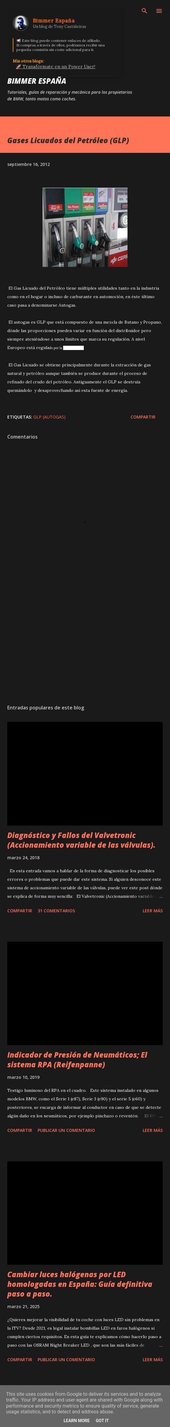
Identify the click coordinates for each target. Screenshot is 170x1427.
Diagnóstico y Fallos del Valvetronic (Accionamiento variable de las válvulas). (81, 840)
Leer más (153, 911)
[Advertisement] (85, 642)
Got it (102, 1420)
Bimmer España (36, 81)
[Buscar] (144, 11)
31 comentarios (56, 911)
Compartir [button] (143, 417)
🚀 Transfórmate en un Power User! (55, 66)
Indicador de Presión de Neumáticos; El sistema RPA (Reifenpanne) (77, 1059)
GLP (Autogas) (49, 417)
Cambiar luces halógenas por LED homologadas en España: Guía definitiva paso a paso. (79, 1284)
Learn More (76, 1420)
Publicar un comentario (66, 1130)
